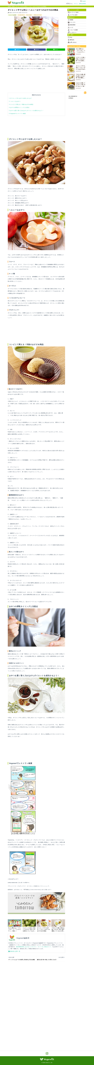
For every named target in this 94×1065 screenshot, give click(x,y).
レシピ (70, 27)
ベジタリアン (21, 15)
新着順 (70, 19)
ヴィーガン (29, 15)
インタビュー (72, 32)
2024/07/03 (78, 71)
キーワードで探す (73, 12)
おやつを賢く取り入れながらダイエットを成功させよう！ (26, 110)
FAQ (70, 37)
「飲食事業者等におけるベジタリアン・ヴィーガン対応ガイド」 (33, 946)
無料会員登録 (82, 3)
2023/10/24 (78, 62)
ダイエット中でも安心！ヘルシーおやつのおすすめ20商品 (43, 929)
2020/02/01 (78, 54)
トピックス (71, 22)
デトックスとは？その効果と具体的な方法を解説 (21, 959)
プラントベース (37, 15)
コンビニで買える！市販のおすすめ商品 (21, 104)
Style (13, 6)
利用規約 (70, 98)
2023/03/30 (78, 88)
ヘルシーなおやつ (14, 101)
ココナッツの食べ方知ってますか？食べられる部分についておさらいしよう (80, 59)
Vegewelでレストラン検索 (17, 113)
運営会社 (71, 40)
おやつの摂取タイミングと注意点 (19, 107)
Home (9, 6)
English (84, 1)
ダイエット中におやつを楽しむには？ (20, 98)
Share (37, 49)
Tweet (18, 49)
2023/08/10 (78, 79)
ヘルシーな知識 (12, 15)
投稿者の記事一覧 (15, 951)
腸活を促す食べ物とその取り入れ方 (46, 959)
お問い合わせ (72, 42)
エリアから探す (73, 15)
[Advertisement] (36, 82)
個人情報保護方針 (72, 96)
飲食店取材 (71, 25)
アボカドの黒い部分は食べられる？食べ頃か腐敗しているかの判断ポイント (80, 76)
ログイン (76, 3)
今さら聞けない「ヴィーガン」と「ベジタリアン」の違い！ (14, 929)
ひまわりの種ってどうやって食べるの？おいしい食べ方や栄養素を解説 (80, 84)
